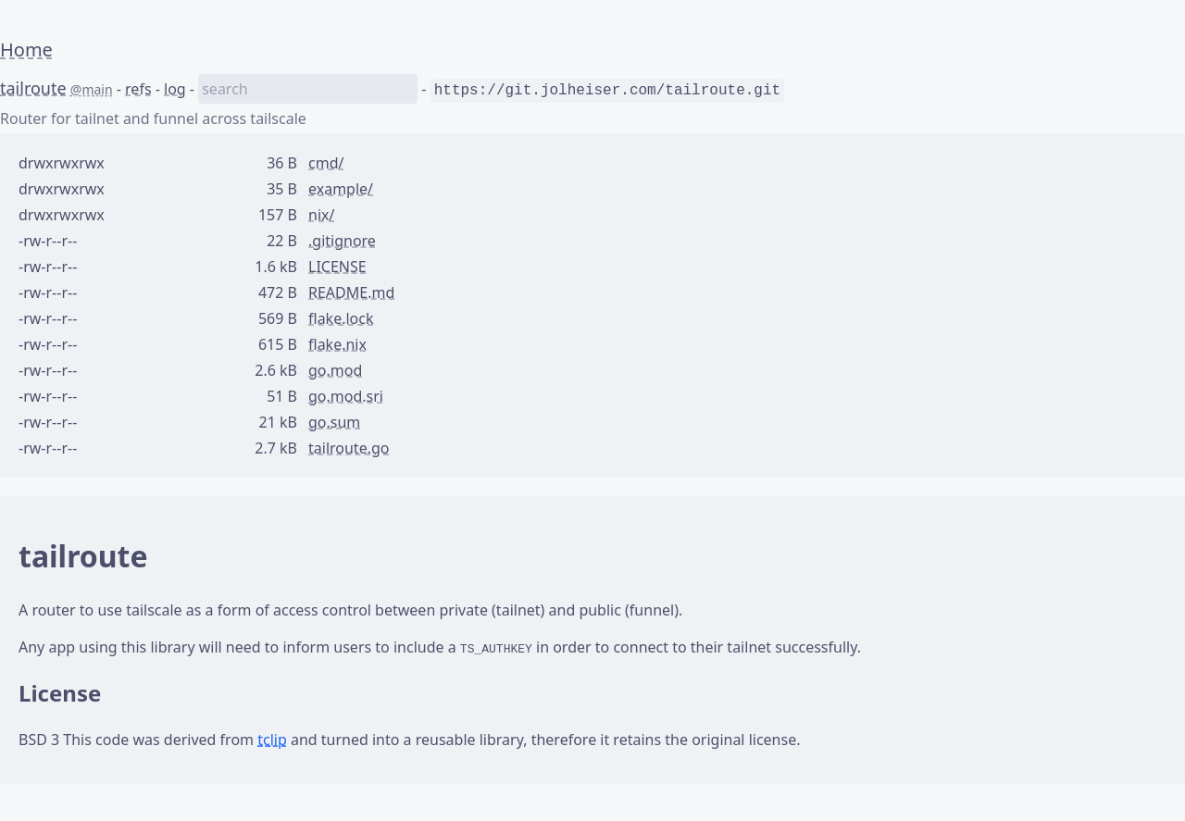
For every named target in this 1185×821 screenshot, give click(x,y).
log (175, 89)
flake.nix (337, 344)
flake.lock (341, 318)
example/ (340, 189)
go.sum (334, 422)
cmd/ (325, 163)
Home (26, 49)
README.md (351, 292)
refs (138, 89)
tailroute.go (348, 448)
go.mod (335, 370)
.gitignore (342, 240)
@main (91, 89)
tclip (272, 739)
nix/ (321, 215)
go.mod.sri (345, 396)
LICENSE (337, 266)
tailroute (33, 88)
